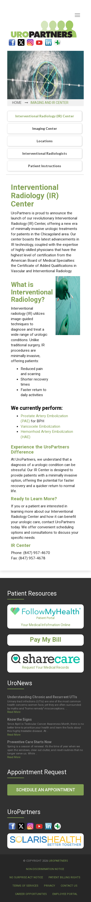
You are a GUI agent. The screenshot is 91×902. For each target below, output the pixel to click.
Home (17, 103)
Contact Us (69, 885)
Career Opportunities (31, 894)
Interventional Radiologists (44, 153)
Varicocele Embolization (40, 426)
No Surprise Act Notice (26, 877)
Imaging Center (44, 128)
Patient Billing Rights (64, 877)
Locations (45, 141)
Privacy (49, 885)
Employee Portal (64, 894)
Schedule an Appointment (45, 789)
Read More (13, 712)
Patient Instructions (44, 166)
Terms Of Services (25, 885)
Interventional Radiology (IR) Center (44, 116)
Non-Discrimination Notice (45, 869)
